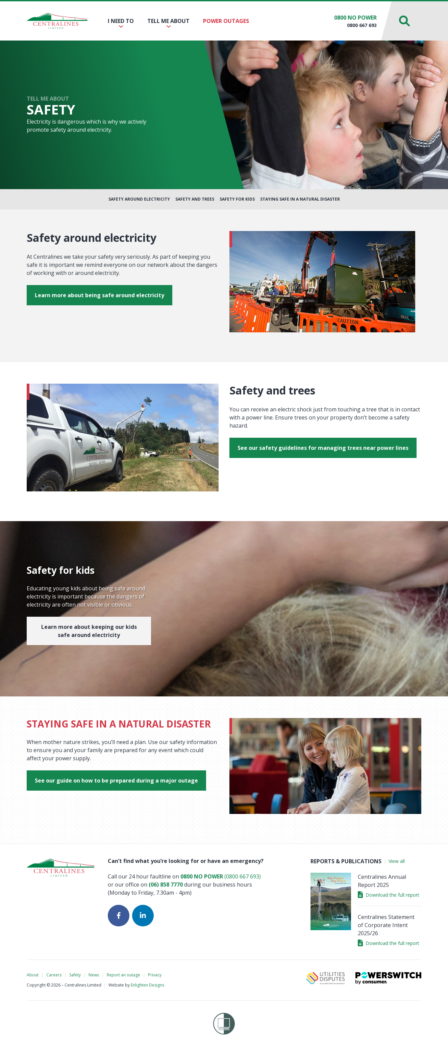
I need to (121, 23)
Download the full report (388, 894)
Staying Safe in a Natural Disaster (300, 199)
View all (397, 861)
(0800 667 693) (220, 876)
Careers (53, 975)
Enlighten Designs (147, 985)
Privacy (154, 975)
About (33, 975)
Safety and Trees (194, 199)
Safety (75, 975)
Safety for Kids (237, 199)
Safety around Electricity (139, 199)
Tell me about (168, 23)
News (94, 975)
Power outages (226, 21)
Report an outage (123, 975)
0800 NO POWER (355, 17)
